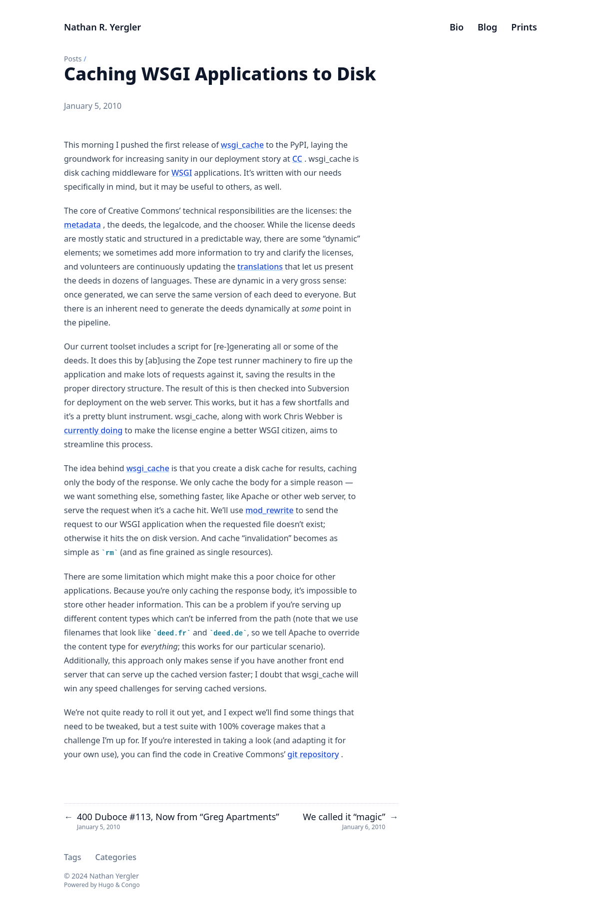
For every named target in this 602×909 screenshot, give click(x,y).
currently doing (93, 430)
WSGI (181, 172)
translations (260, 266)
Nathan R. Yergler (102, 27)
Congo (130, 885)
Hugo (106, 885)
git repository (313, 754)
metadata (82, 224)
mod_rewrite (269, 510)
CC (297, 158)
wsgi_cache (242, 144)
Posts (72, 58)
